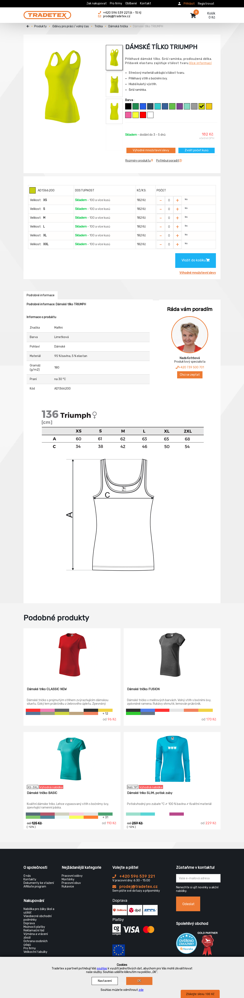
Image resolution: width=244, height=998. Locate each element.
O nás (27, 876)
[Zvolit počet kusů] (169, 200)
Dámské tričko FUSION (143, 689)
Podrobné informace (41, 295)
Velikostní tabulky (35, 952)
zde (141, 990)
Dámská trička (118, 26)
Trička (99, 26)
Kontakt (145, 3)
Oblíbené (131, 3)
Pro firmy (116, 3)
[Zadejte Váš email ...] (198, 878)
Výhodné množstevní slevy (151, 150)
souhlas (102, 968)
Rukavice (68, 886)
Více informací (200, 63)
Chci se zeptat (190, 375)
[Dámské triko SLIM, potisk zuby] (172, 758)
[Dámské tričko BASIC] (72, 758)
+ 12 (105, 713)
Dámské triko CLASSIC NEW (47, 689)
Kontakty (29, 879)
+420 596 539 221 (133, 876)
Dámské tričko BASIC (42, 793)
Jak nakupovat (96, 3)
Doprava (29, 923)
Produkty (40, 26)
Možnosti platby (34, 927)
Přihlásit (189, 3)
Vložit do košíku (196, 260)
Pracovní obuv (71, 883)
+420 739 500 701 (190, 367)
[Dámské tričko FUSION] (172, 654)
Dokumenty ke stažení (38, 883)
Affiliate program (34, 886)
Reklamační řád (33, 930)
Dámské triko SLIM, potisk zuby (149, 793)
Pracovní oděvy (72, 876)
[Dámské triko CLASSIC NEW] (72, 654)
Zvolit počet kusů (196, 150)
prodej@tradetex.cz (135, 886)
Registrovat (206, 3)
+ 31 (105, 817)
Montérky (68, 879)
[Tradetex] (47, 13)
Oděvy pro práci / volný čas (70, 26)
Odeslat (188, 904)
